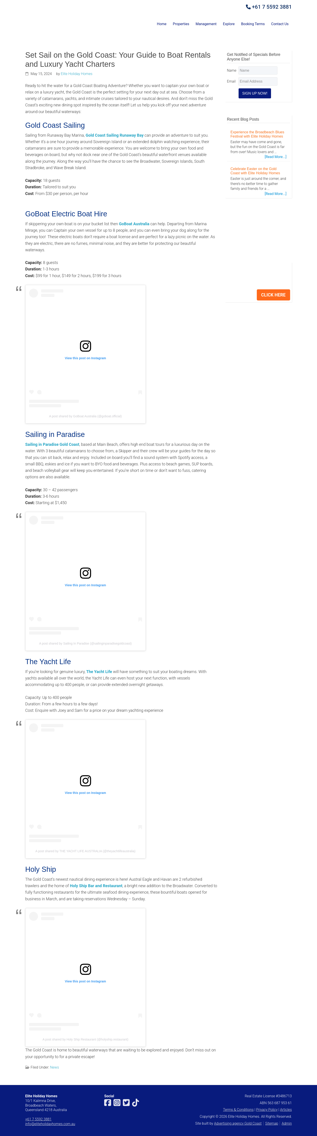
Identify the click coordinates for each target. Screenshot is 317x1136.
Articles (286, 1110)
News (54, 1067)
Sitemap (271, 1123)
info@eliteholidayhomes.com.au (50, 1124)
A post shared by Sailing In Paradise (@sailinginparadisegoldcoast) (85, 643)
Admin (287, 1123)
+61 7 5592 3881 (272, 7)
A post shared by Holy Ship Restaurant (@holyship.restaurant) (85, 1039)
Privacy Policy (266, 1110)
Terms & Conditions (238, 1110)
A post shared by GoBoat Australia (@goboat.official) (85, 416)
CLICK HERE (273, 295)
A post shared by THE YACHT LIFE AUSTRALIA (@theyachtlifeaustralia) (85, 851)
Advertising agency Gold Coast (237, 1123)
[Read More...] (275, 156)
